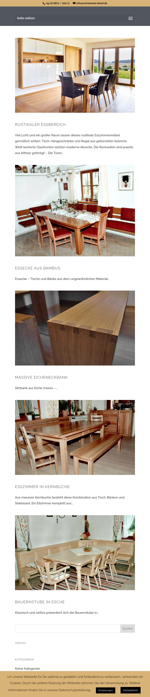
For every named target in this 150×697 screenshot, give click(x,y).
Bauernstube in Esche (40, 602)
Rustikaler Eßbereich (40, 124)
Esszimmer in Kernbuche (42, 486)
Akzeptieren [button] (130, 690)
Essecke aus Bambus (37, 268)
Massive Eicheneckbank (41, 377)
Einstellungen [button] (105, 690)
